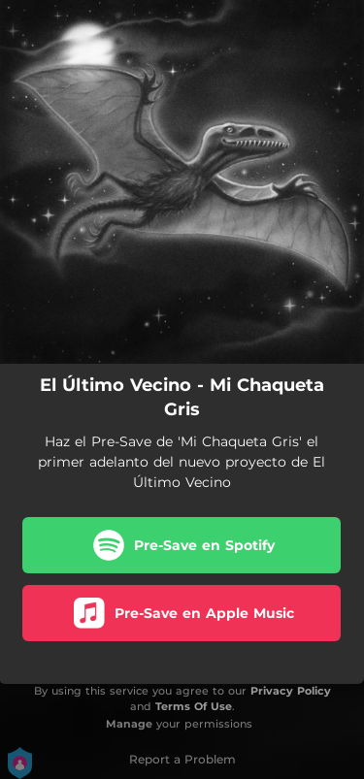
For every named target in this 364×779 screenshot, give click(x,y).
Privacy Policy (290, 691)
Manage (129, 723)
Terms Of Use (193, 706)
